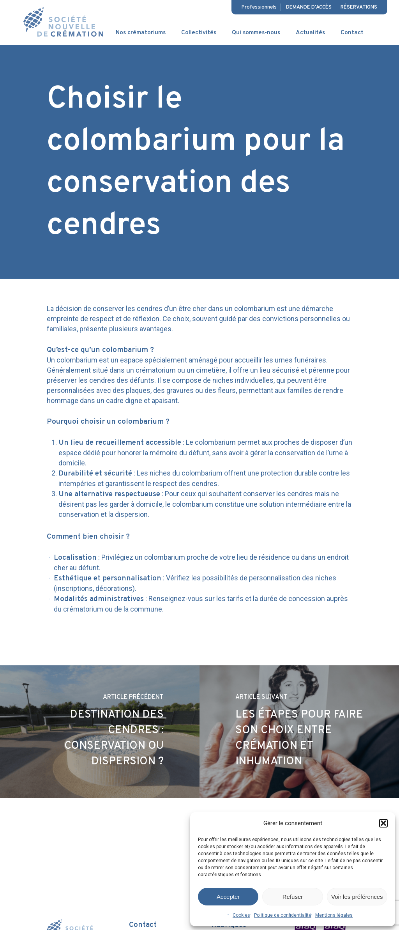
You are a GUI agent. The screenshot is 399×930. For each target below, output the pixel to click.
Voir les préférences (357, 896)
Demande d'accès (309, 7)
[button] (383, 823)
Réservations (359, 7)
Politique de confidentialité (282, 915)
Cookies (241, 915)
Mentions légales (334, 915)
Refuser (292, 896)
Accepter (228, 896)
